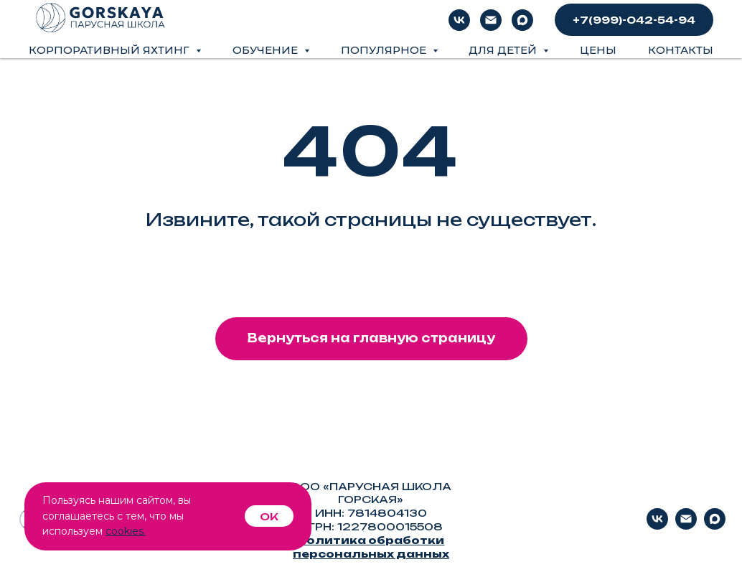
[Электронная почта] (491, 20)
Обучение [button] (267, 50)
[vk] (459, 20)
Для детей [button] (504, 50)
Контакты (680, 50)
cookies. (125, 531)
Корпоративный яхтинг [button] (110, 50)
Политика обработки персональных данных (371, 547)
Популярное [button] (385, 50)
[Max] (522, 20)
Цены (598, 50)
